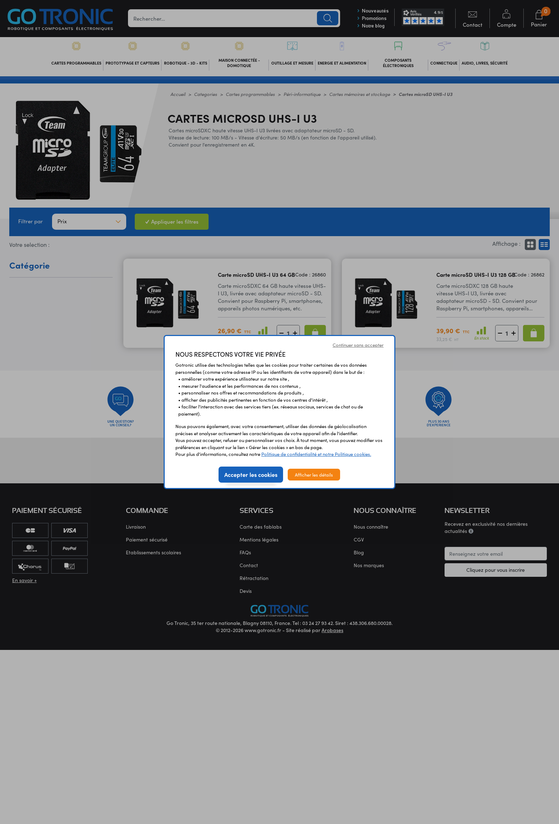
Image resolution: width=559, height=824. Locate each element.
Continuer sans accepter (358, 344)
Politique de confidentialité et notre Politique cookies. (316, 454)
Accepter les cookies (250, 474)
